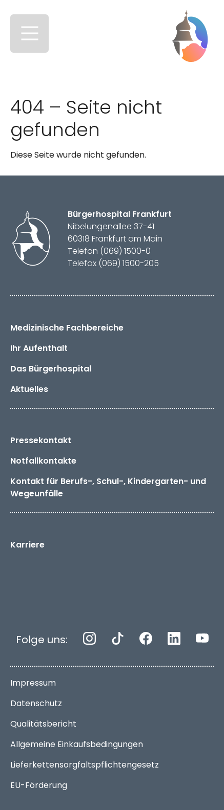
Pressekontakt (40, 440)
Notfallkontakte (43, 461)
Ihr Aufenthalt (39, 348)
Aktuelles (29, 389)
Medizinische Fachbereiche (67, 328)
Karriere (27, 545)
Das (50, 369)
